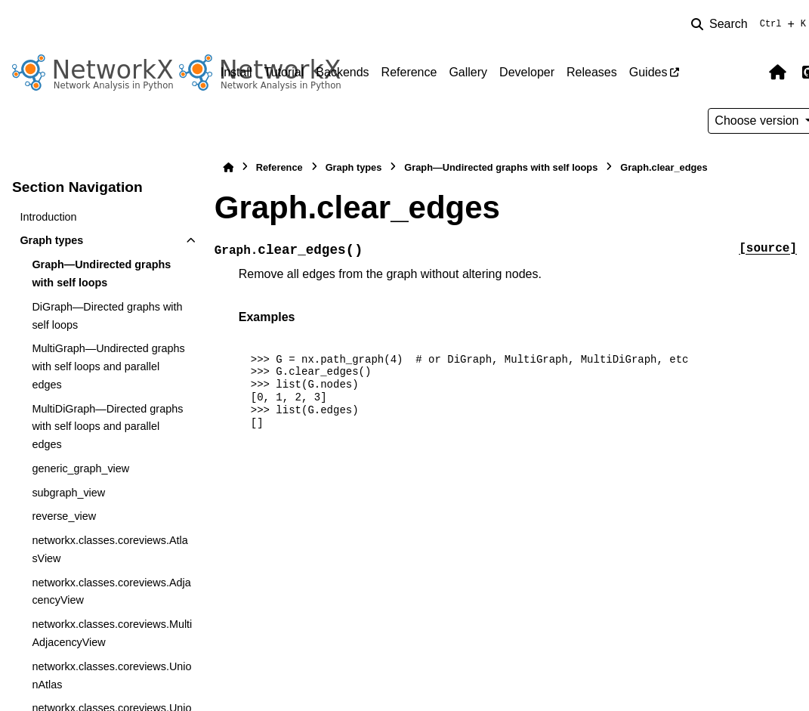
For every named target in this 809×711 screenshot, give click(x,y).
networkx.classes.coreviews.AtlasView (109, 549)
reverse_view (64, 516)
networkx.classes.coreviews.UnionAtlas (111, 675)
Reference (409, 72)
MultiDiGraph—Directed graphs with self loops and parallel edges (107, 427)
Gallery (468, 72)
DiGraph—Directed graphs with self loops (107, 316)
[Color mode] (745, 72)
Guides (648, 72)
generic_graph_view (80, 468)
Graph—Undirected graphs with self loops (101, 273)
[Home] (228, 167)
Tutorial (284, 72)
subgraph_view (68, 493)
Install (236, 72)
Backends (342, 72)
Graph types (51, 240)
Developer (526, 72)
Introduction (48, 217)
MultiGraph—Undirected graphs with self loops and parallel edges (108, 366)
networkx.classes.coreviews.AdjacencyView (111, 592)
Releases (592, 72)
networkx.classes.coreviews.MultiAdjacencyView (112, 633)
